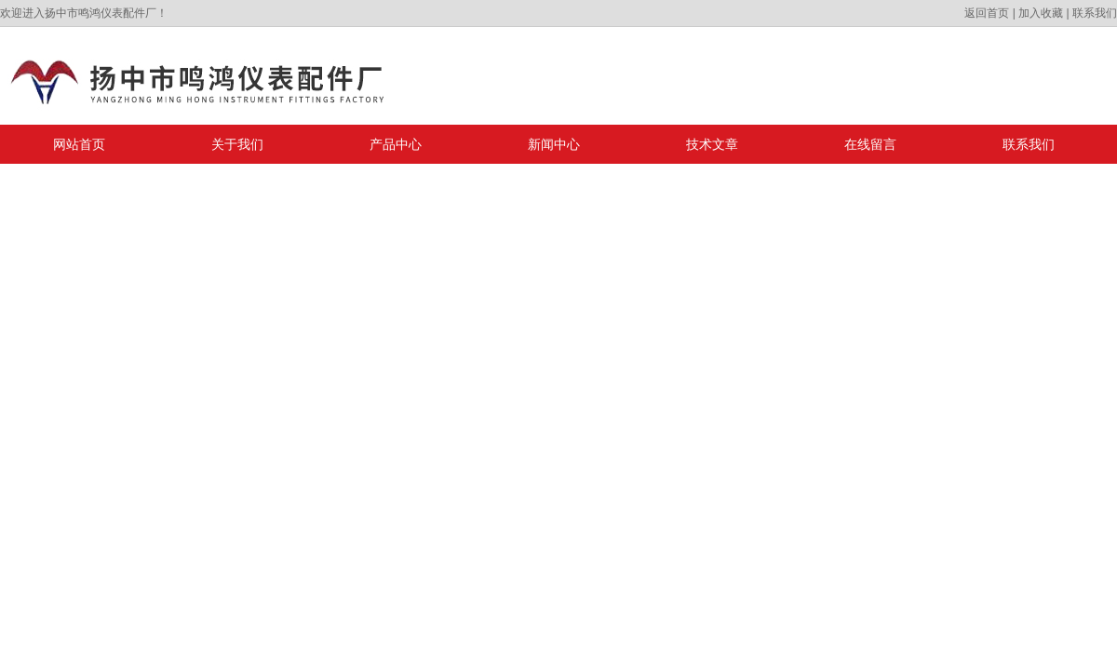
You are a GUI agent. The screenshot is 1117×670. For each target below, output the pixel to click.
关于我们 (237, 144)
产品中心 (396, 144)
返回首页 (986, 13)
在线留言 (870, 144)
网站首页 (79, 144)
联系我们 (1094, 13)
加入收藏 (1040, 13)
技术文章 (712, 144)
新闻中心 (554, 144)
